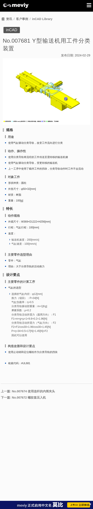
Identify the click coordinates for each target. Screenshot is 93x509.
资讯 (9, 19)
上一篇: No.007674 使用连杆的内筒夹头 (28, 391)
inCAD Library (42, 19)
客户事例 (22, 19)
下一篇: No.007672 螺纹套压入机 (23, 397)
